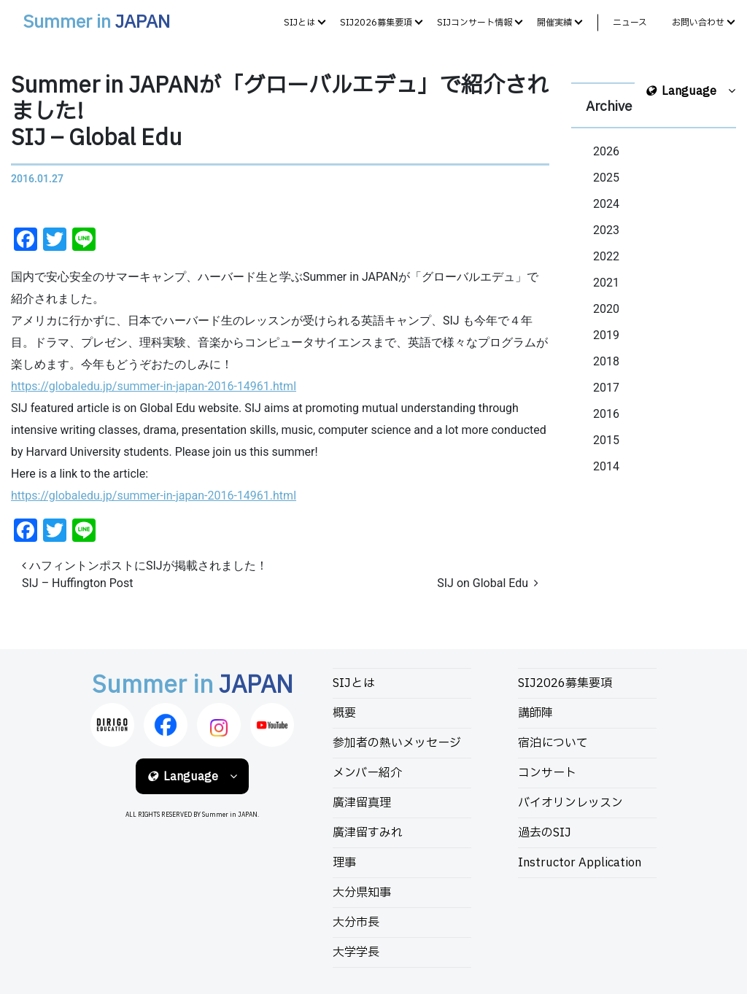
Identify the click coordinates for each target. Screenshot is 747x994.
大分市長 (356, 922)
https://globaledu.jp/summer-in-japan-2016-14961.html (153, 386)
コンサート (547, 773)
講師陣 (535, 713)
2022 (606, 256)
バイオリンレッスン (570, 803)
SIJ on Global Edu (487, 583)
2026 (606, 151)
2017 (606, 388)
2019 (606, 335)
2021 (606, 283)
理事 (344, 862)
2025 (606, 178)
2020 (606, 309)
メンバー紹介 (367, 773)
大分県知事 (362, 892)
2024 (606, 204)
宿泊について (553, 743)
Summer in (96, 22)
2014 (606, 466)
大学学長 (356, 952)
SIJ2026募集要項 (376, 22)
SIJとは (299, 22)
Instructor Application (579, 862)
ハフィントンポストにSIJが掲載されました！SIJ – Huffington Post (145, 574)
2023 (606, 230)
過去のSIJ (544, 833)
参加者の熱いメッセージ (397, 743)
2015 (606, 440)
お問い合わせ (698, 22)
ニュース (630, 22)
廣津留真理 (362, 803)
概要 (344, 713)
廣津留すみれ (368, 833)
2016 (606, 414)
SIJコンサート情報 (474, 22)
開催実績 (554, 22)
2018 (606, 361)
